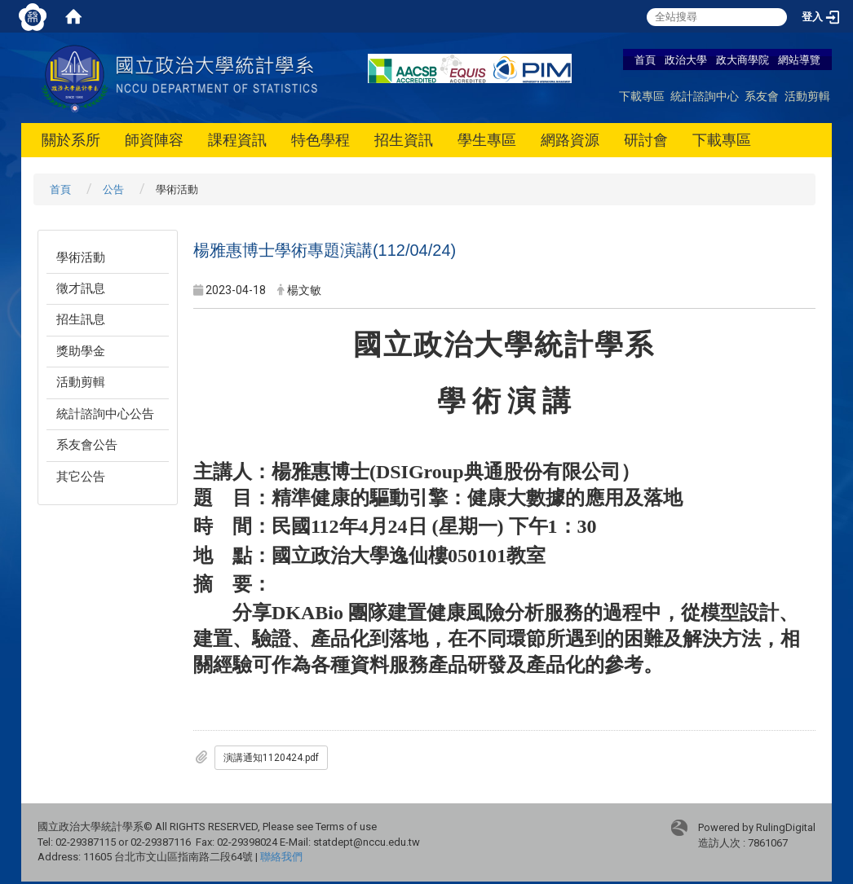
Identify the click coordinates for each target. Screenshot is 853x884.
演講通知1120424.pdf (271, 757)
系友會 (762, 95)
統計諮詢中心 (704, 95)
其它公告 (80, 476)
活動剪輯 (807, 95)
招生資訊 (403, 139)
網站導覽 (799, 59)
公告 (113, 189)
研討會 (646, 139)
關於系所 (71, 139)
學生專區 (486, 139)
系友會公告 (86, 445)
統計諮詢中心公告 (105, 414)
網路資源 (570, 139)
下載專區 (642, 95)
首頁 (645, 59)
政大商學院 (743, 59)
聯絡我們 (281, 857)
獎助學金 (80, 351)
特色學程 (320, 139)
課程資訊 (237, 139)
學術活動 (80, 257)
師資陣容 (154, 139)
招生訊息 (80, 319)
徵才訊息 (80, 288)
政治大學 (686, 59)
